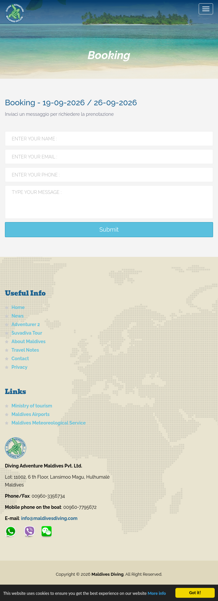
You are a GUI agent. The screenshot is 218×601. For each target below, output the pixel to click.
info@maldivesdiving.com (49, 518)
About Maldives (28, 341)
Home (18, 307)
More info (157, 594)
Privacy (19, 367)
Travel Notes (25, 350)
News (17, 316)
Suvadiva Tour (26, 333)
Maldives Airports (30, 414)
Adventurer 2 (25, 324)
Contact (20, 358)
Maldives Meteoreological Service (48, 422)
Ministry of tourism (31, 405)
